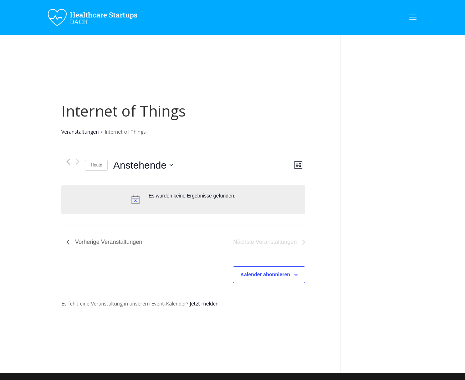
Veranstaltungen (80, 131)
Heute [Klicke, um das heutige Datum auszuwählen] (96, 165)
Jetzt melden (204, 303)
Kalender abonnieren (265, 274)
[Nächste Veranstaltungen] (78, 161)
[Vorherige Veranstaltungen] (68, 161)
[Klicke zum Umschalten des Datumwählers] (143, 165)
